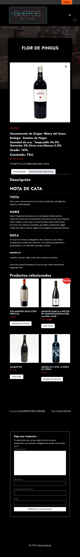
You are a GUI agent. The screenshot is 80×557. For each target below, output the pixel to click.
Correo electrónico (24, 489)
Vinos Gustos (44, 545)
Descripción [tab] (19, 171)
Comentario (20, 449)
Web (16, 498)
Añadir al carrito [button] (21, 323)
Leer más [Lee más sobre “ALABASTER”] (16, 376)
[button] (66, 66)
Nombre (19, 479)
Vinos (46, 163)
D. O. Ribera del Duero (32, 163)
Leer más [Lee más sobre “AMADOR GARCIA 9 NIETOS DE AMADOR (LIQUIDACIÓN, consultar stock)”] (48, 325)
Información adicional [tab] (41, 171)
